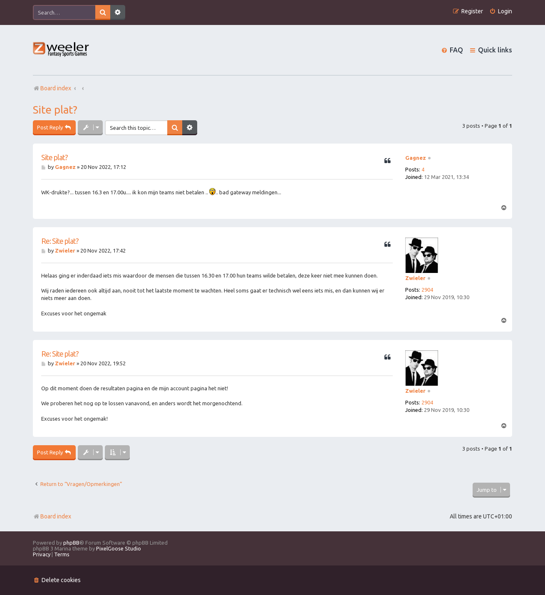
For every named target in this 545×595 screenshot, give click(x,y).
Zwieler (415, 278)
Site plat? (55, 110)
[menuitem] (500, 11)
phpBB (71, 542)
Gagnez (415, 158)
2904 (427, 290)
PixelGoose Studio (118, 548)
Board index (52, 516)
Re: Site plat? (60, 241)
